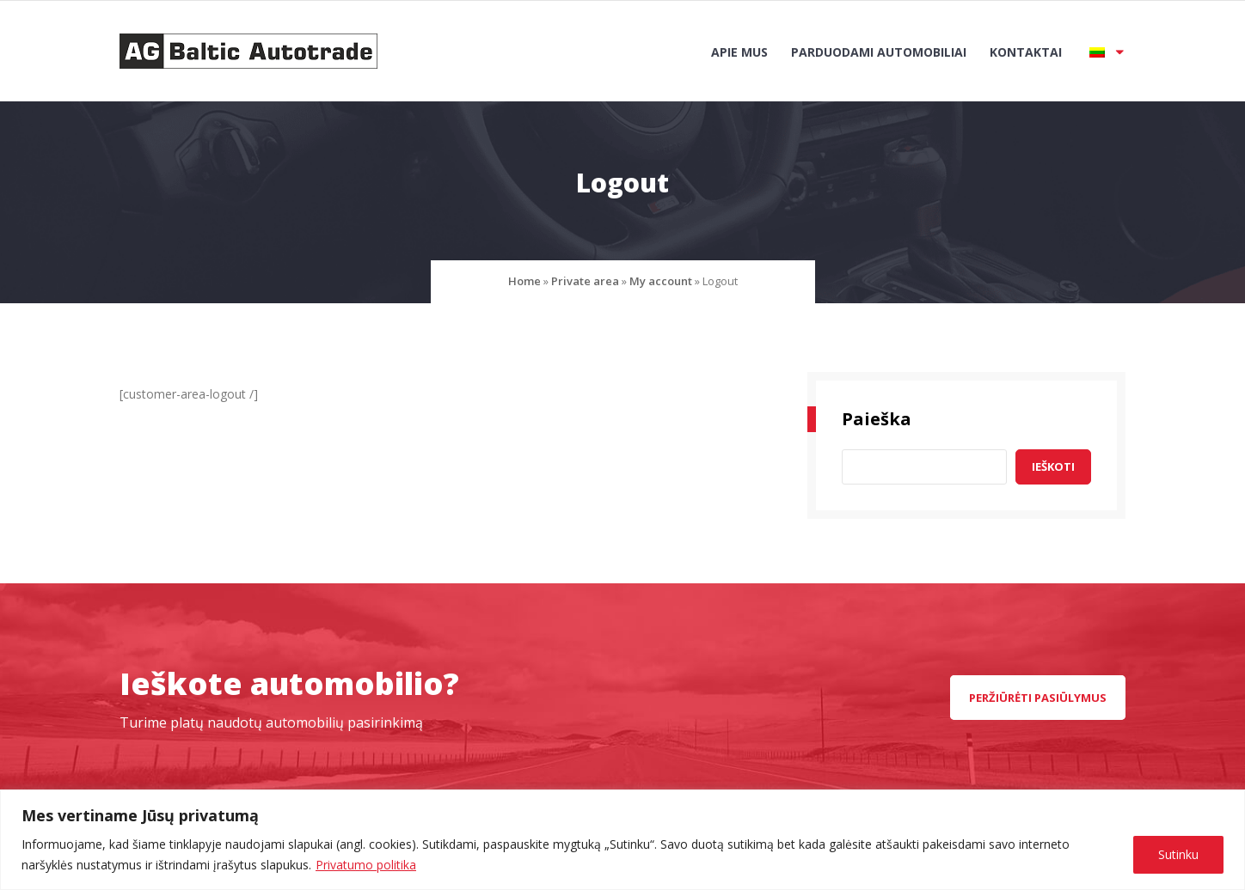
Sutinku (1178, 854)
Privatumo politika (366, 864)
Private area (585, 281)
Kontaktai (1026, 52)
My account (660, 281)
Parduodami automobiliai (878, 52)
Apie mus (739, 52)
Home (524, 281)
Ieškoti (1053, 466)
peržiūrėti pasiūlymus (1038, 697)
